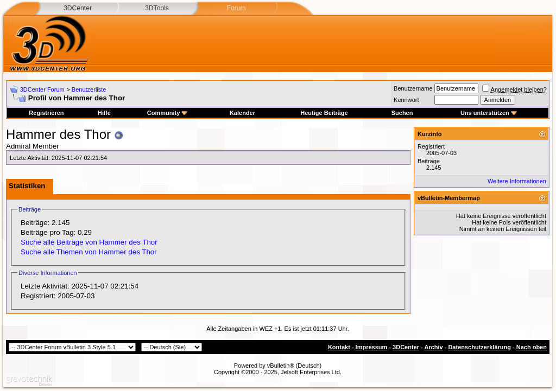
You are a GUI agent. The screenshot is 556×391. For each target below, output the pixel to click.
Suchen (402, 113)
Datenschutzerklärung (479, 347)
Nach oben (531, 347)
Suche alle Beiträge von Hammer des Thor (89, 242)
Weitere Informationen (517, 181)
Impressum (372, 347)
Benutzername (413, 88)
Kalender (242, 113)
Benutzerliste (89, 89)
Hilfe (104, 113)
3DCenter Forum (42, 89)
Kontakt (339, 347)
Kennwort (406, 100)
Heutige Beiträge (324, 113)
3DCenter (78, 8)
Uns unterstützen (488, 113)
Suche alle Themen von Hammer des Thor (89, 252)
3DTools (157, 8)
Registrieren (46, 113)
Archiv (433, 347)
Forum (235, 8)
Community (167, 113)
